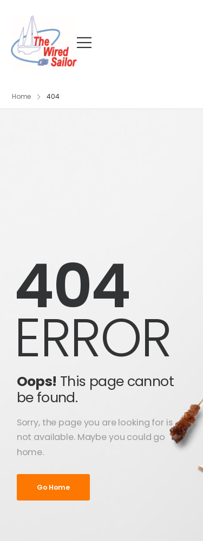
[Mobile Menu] (84, 42)
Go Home (53, 487)
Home (21, 96)
